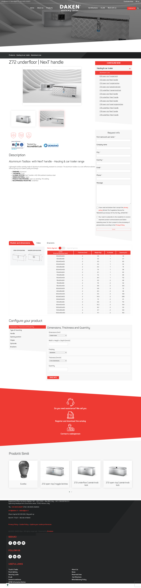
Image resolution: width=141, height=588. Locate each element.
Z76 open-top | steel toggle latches (111, 104)
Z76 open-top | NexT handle (109, 101)
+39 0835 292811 (24, 1)
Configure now (113, 63)
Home (32, 8)
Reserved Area (77, 574)
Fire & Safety (12, 572)
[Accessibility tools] (7, 585)
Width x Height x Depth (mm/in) (59, 341)
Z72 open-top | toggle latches (109, 83)
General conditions (14, 579)
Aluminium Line (36, 55)
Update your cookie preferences (41, 524)
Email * (98, 168)
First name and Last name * (105, 137)
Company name (101, 145)
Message (99, 183)
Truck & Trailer (13, 569)
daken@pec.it (15, 1)
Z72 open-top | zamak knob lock (110, 87)
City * (98, 152)
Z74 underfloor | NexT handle (109, 97)
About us (40, 8)
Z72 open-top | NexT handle (109, 80)
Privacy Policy (120, 225)
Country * (99, 160)
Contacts (131, 8)
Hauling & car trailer (23, 55)
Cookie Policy (24, 524)
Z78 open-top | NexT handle (109, 111)
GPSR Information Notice (17, 582)
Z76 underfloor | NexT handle (109, 108)
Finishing (51, 349)
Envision (50, 531)
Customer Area (128, 1)
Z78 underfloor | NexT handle (109, 115)
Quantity (52, 366)
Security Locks (13, 574)
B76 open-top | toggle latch (109, 76)
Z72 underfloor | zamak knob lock (110, 90)
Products (49, 8)
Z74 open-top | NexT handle (109, 94)
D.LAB (103, 8)
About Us (75, 569)
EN (136, 1)
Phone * (99, 175)
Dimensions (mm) (54, 332)
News (73, 572)
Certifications (93, 8)
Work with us (112, 8)
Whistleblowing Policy (79, 579)
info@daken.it (5, 1)
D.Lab (10, 577)
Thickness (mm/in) (55, 358)
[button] (69, 492)
